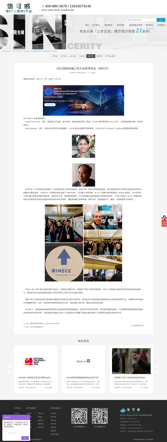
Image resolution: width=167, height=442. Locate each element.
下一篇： (33, 327)
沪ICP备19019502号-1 (140, 439)
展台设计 (41, 420)
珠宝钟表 (41, 427)
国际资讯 (27, 51)
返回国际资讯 (139, 325)
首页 (14, 51)
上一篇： (42, 323)
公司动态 (55, 56)
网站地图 (150, 439)
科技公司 (41, 413)
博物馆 (40, 417)
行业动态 (82, 56)
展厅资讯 (20, 51)
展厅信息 (64, 56)
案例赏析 (99, 56)
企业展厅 (29, 413)
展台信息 (73, 56)
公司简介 (16, 413)
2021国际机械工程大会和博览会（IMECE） (44, 51)
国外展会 (41, 424)
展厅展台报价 (110, 56)
